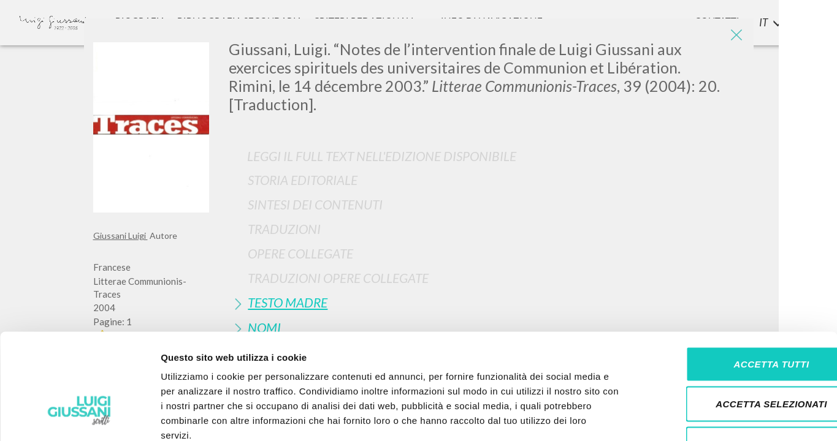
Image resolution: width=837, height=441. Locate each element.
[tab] (486, 180)
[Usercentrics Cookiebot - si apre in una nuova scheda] (79, 417)
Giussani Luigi (120, 235)
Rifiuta (735, 360)
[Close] (735, 36)
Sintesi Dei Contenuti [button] (315, 204)
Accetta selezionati (734, 320)
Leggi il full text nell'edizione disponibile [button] (381, 156)
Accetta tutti (734, 280)
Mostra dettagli (645, 417)
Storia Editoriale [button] (302, 180)
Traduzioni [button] (284, 229)
